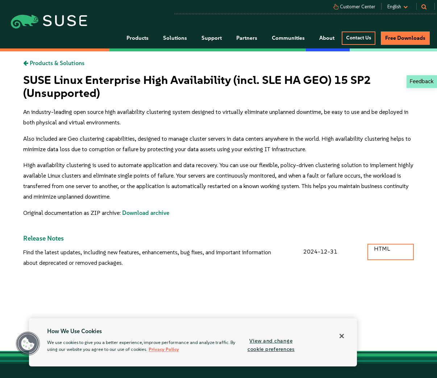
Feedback (421, 81)
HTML (382, 248)
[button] (27, 343)
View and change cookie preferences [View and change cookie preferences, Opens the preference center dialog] (271, 344)
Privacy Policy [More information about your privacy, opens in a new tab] (164, 349)
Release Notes (43, 238)
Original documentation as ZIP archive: (72, 212)
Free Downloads (405, 38)
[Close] (342, 336)
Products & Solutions (53, 63)
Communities (288, 38)
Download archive (145, 212)
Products (137, 38)
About (326, 38)
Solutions (175, 38)
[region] (193, 342)
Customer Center (357, 6)
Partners (246, 38)
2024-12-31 (320, 251)
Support (211, 38)
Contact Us (358, 38)
